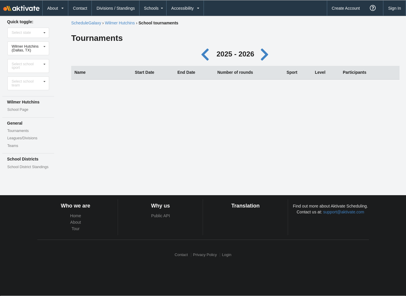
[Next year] (265, 54)
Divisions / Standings (115, 8)
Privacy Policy (205, 255)
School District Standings (28, 167)
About (75, 222)
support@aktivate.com (344, 212)
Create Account (346, 8)
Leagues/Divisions (22, 138)
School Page (17, 110)
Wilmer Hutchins (120, 23)
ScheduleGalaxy (86, 23)
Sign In (394, 8)
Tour (75, 228)
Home (75, 215)
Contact (80, 8)
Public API (160, 215)
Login (227, 255)
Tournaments (18, 131)
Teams (12, 146)
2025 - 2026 (235, 54)
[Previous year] (207, 54)
